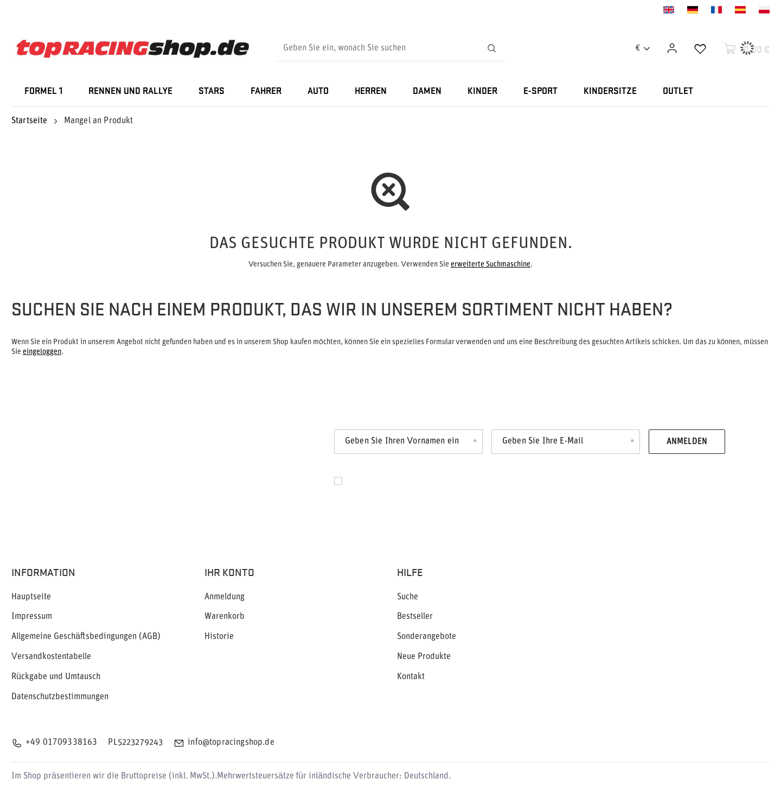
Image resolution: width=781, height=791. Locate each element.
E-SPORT (540, 91)
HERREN (371, 91)
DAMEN (427, 91)
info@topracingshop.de (231, 742)
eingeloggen (42, 352)
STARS (212, 91)
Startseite (29, 121)
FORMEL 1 (43, 91)
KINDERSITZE (610, 91)
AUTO (318, 91)
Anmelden (687, 442)
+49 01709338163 (61, 742)
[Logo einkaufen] (132, 48)
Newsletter (81, 454)
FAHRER (266, 91)
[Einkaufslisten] (700, 48)
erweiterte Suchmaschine (490, 265)
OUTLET (678, 91)
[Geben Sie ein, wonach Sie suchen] (390, 48)
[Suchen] (491, 48)
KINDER (482, 91)
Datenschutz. (371, 493)
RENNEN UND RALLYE (130, 91)
